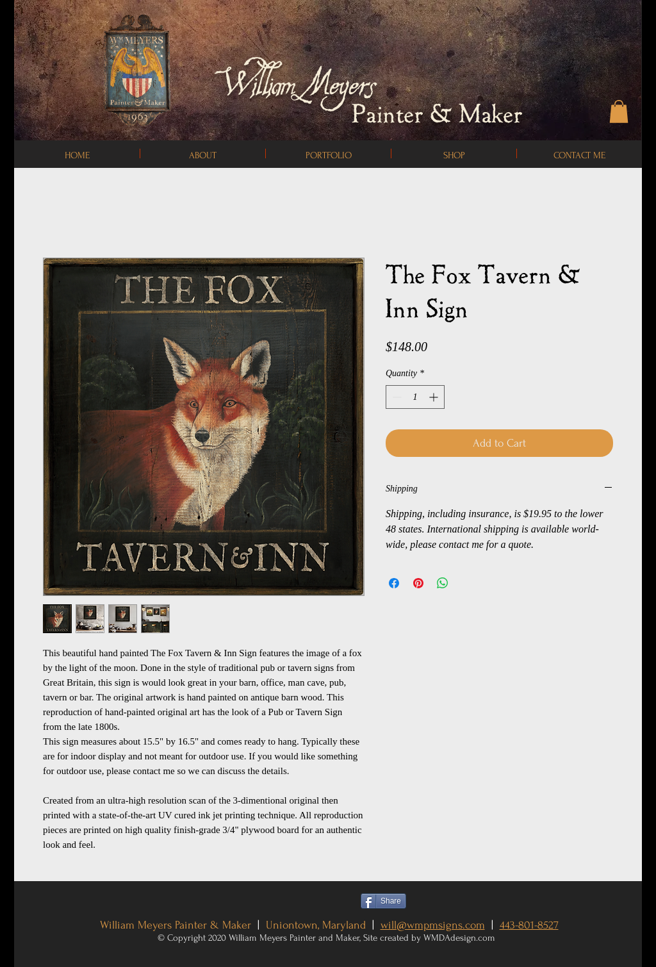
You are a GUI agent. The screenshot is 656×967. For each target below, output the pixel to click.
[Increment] (435, 397)
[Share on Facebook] (394, 583)
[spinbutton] (415, 397)
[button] (618, 111)
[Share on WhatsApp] (442, 583)
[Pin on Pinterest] (418, 583)
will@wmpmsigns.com (433, 925)
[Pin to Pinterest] (438, 901)
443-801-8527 (529, 925)
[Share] (383, 901)
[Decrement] (396, 397)
